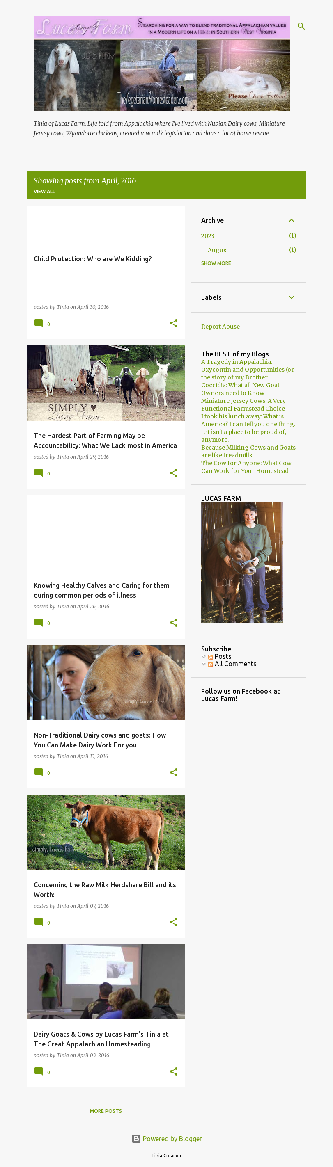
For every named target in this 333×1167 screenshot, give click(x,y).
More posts (106, 1111)
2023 (207, 236)
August (218, 250)
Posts (220, 656)
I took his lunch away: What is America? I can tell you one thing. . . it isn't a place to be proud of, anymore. (248, 428)
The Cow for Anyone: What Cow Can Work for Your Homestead (246, 467)
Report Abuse (220, 326)
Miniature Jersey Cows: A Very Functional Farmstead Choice (243, 404)
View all (44, 191)
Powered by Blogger (166, 1138)
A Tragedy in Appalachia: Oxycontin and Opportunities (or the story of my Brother (247, 369)
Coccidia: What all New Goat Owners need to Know (240, 389)
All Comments (232, 663)
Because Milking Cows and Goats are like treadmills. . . (248, 451)
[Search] (301, 26)
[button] (174, 323)
